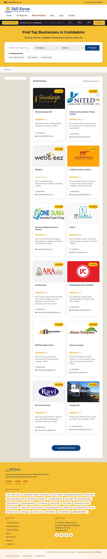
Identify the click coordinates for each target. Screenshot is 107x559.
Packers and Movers (37, 508)
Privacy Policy (27, 556)
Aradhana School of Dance (80, 170)
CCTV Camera (42, 503)
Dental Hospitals (57, 495)
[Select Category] (45, 48)
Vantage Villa (74, 405)
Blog (52, 15)
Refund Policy (40, 556)
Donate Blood (39, 15)
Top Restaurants (46, 57)
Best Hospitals (32, 57)
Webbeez (38, 170)
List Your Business (13, 523)
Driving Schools (12, 512)
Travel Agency (25, 512)
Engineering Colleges (31, 495)
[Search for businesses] (20, 48)
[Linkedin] (71, 535)
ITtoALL (72, 227)
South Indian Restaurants (15, 499)
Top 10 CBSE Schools (16, 57)
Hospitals (45, 495)
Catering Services (64, 512)
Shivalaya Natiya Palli (43, 112)
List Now (99, 23)
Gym (92, 508)
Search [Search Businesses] (92, 48)
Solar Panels (67, 503)
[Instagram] (66, 535)
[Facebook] (57, 535)
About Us (10, 540)
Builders (42, 499)
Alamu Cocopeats (76, 345)
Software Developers (84, 499)
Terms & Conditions (13, 556)
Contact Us (10, 544)
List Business (21, 15)
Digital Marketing (12, 503)
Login (61, 15)
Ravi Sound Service (43, 405)
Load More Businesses (66, 448)
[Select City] (71, 48)
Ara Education (40, 285)
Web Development (28, 503)
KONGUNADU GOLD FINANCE (81, 285)
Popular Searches (12, 530)
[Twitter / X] (61, 535)
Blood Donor (11, 537)
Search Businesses (13, 526)
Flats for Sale (31, 499)
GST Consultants (12, 508)
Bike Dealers (69, 499)
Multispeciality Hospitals (74, 495)
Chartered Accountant (82, 503)
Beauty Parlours (82, 508)
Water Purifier (55, 503)
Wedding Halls (68, 508)
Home (8, 15)
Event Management (53, 508)
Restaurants (90, 495)
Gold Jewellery (50, 512)
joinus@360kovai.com (14, 2)
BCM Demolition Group (44, 345)
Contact (71, 15)
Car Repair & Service (55, 499)
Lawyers (24, 508)
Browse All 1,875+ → (80, 512)
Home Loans (37, 512)
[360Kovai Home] (17, 9)
